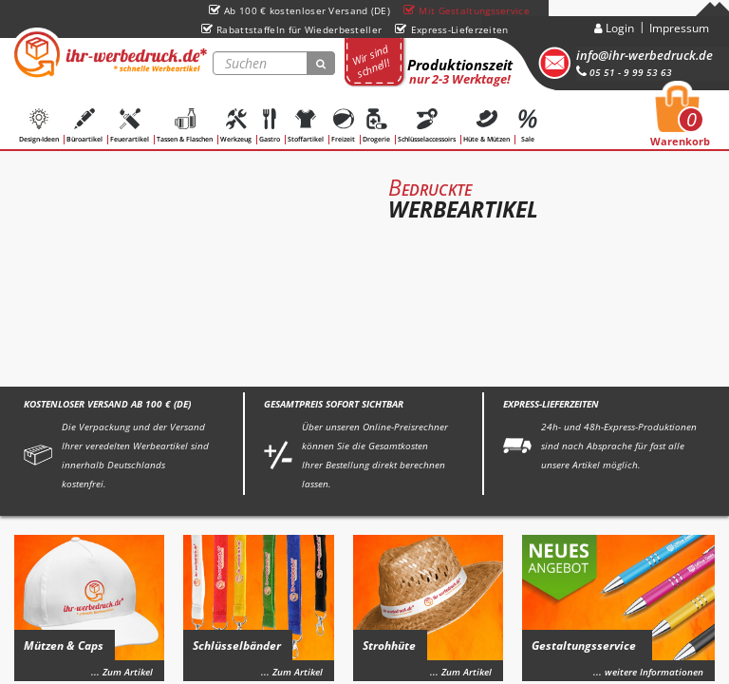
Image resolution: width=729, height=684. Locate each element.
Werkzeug (236, 125)
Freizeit (343, 125)
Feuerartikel (129, 125)
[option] (364, 263)
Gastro (269, 125)
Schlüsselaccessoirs (427, 125)
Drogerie (376, 125)
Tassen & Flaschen (185, 125)
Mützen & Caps (63, 645)
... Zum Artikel (122, 671)
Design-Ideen (39, 125)
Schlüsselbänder (237, 645)
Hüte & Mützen (486, 125)
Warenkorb (680, 121)
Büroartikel (84, 125)
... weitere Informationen (648, 671)
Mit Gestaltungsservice (466, 10)
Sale (527, 125)
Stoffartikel (306, 125)
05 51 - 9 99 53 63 (624, 72)
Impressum (679, 28)
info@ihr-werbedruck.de (644, 55)
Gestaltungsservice (584, 645)
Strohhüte (389, 645)
